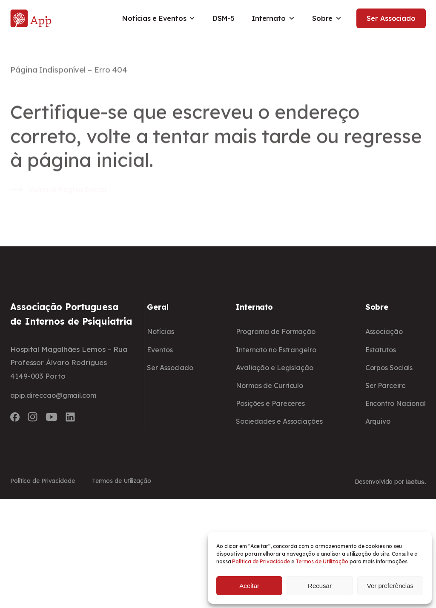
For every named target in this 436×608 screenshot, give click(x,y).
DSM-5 (221, 18)
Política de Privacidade (261, 561)
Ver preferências (390, 585)
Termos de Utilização (321, 561)
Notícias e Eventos (156, 18)
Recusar (320, 585)
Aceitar (249, 585)
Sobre (324, 18)
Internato (271, 18)
